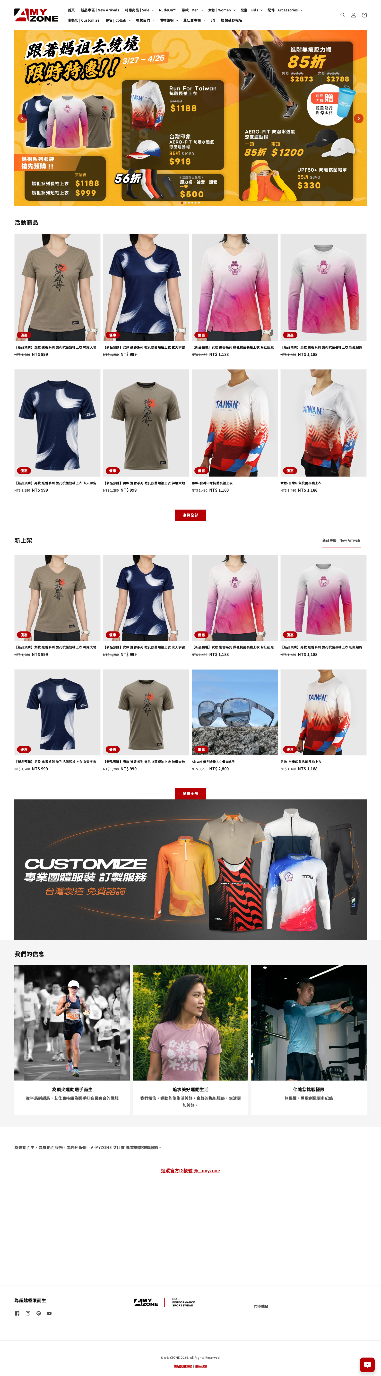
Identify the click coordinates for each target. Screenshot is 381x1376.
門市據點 (261, 1306)
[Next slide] (359, 118)
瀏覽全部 (190, 515)
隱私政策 (201, 1366)
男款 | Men (190, 10)
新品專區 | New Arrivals (100, 10)
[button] (343, 15)
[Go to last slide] (22, 118)
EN (212, 20)
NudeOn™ (167, 10)
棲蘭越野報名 (231, 20)
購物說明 (167, 20)
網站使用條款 (183, 1366)
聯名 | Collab (116, 20)
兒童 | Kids (249, 10)
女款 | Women (219, 10)
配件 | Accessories (283, 10)
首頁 (71, 10)
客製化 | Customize (84, 20)
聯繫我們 (143, 20)
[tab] (182, 202)
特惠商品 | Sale (137, 10)
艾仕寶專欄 (192, 20)
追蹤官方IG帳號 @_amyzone (190, 1170)
